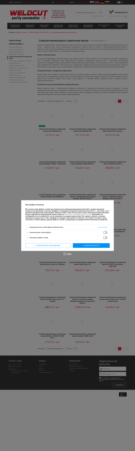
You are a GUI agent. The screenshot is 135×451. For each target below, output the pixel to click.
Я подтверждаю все (91, 245)
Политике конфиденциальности (78, 214)
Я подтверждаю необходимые (48, 245)
